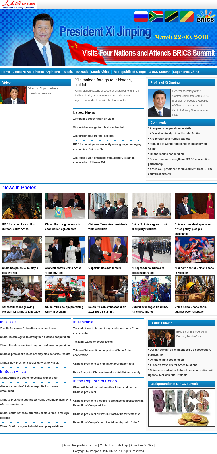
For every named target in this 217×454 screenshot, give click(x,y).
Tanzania (81, 72)
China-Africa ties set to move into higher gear (28, 377)
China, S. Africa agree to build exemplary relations (31, 426)
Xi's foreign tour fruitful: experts (93, 135)
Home (5, 72)
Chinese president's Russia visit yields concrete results (35, 354)
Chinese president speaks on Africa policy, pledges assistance (193, 229)
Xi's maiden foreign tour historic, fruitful (98, 127)
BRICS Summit (159, 72)
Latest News (22, 72)
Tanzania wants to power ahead (93, 341)
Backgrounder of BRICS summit (174, 384)
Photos (38, 72)
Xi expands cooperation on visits (93, 118)
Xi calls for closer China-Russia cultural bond (28, 328)
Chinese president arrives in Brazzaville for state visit (106, 414)
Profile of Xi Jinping (165, 82)
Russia (67, 72)
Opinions (53, 72)
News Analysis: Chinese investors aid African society (106, 372)
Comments (159, 122)
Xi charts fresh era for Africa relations (173, 365)
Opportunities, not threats (104, 268)
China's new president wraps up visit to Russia (29, 362)
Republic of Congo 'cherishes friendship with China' (106, 422)
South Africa (100, 72)
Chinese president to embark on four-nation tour (103, 363)
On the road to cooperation (167, 154)
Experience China (186, 72)
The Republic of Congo (129, 72)
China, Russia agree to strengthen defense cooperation (35, 337)
